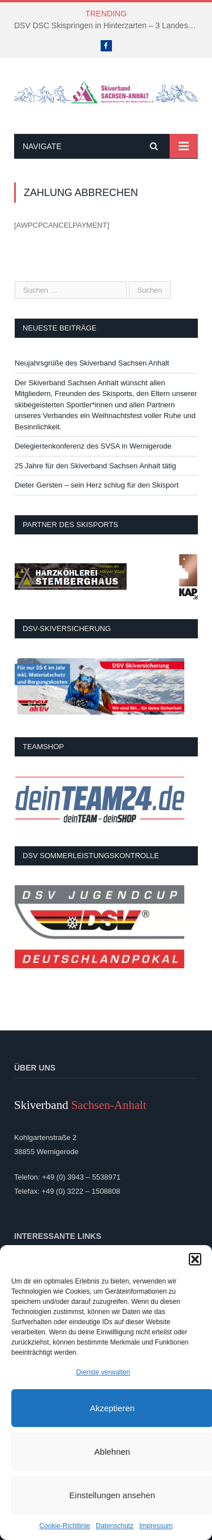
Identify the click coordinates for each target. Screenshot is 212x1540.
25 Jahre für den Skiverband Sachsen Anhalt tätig (95, 466)
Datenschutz (115, 1526)
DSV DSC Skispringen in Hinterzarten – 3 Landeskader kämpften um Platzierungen (109, 25)
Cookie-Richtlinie (64, 1526)
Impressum (155, 1526)
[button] (195, 1259)
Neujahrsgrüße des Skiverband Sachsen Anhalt (92, 363)
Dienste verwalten (103, 1372)
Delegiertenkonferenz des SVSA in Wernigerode (93, 446)
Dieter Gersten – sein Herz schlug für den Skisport (97, 485)
